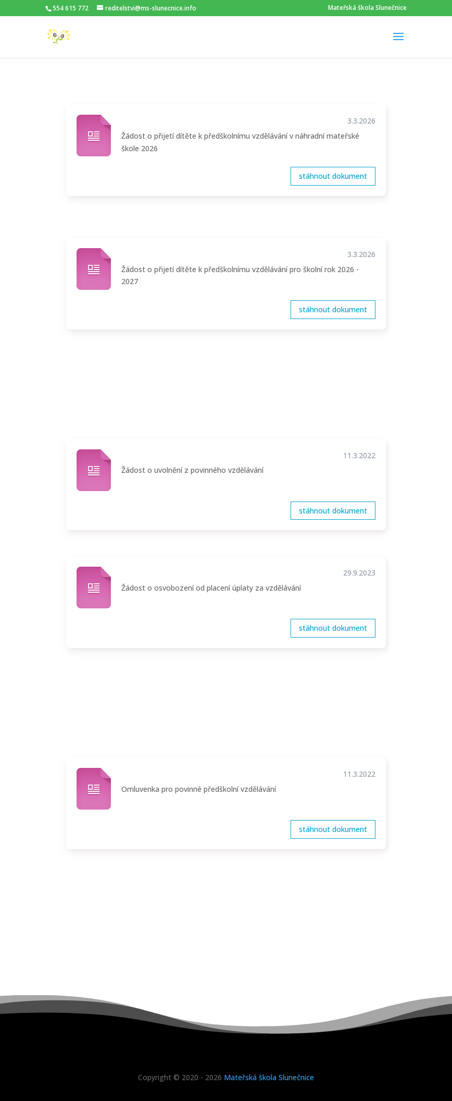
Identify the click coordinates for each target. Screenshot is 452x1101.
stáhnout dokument (333, 176)
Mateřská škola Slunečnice (367, 8)
